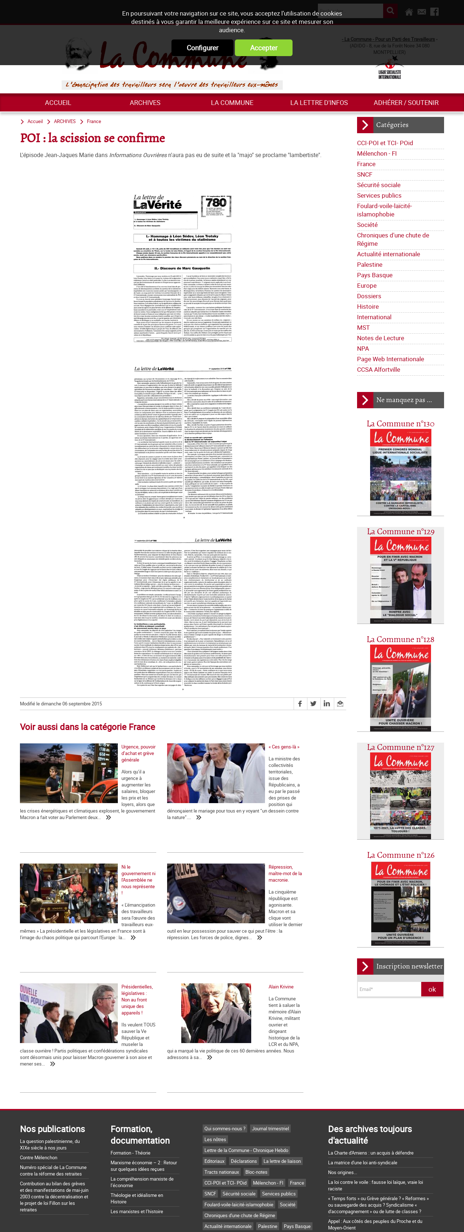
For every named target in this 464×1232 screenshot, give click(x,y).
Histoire (368, 306)
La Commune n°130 (400, 424)
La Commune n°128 (400, 640)
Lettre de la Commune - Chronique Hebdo (246, 1065)
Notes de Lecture (380, 338)
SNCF (364, 174)
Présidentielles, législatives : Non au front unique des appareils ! (171, 947)
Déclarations (244, 1076)
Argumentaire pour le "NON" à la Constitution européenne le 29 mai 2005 (373, 1165)
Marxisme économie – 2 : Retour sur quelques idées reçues (144, 1080)
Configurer (202, 47)
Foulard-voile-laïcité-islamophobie (384, 210)
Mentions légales (280, 1218)
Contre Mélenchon (38, 1072)
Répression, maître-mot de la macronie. (60, 944)
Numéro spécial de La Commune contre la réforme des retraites (53, 1085)
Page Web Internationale (390, 359)
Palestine (369, 264)
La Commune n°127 (400, 747)
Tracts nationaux (221, 1087)
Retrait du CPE (342, 1178)
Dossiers (369, 296)
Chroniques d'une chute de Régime (393, 239)
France (366, 164)
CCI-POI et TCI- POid (385, 143)
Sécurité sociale (379, 185)
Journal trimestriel (270, 1043)
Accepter (263, 47)
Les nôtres (215, 1054)
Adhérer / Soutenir (406, 102)
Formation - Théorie (130, 1067)
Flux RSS (240, 1218)
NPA (363, 348)
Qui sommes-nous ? (224, 1043)
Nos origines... (342, 1087)
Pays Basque (375, 275)
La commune (232, 102)
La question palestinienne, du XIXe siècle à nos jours (50, 1059)
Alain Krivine (249, 944)
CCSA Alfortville (378, 369)
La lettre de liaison (282, 1076)
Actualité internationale (388, 254)
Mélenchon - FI (377, 153)
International (374, 317)
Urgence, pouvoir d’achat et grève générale (63, 806)
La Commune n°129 (401, 532)
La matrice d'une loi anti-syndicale (362, 1077)
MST (363, 327)
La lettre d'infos (319, 102)
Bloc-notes (256, 1087)
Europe (367, 285)
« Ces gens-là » (144, 806)
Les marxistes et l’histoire (137, 1126)
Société (367, 224)
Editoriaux (214, 1076)
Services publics (379, 195)
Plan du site (323, 1218)
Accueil (58, 102)
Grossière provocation (350, 1152)
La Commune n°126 (401, 855)
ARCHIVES (145, 102)
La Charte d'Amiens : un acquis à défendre (371, 1067)
